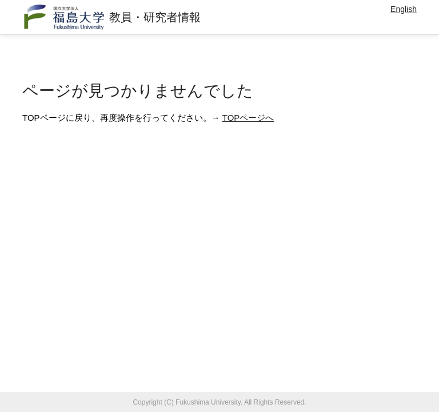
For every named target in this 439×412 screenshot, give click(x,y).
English (403, 9)
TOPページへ (248, 117)
